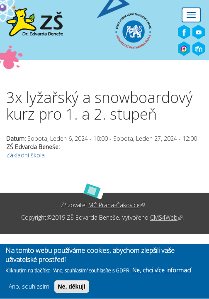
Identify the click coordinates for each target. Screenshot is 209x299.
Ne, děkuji (71, 289)
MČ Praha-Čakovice (116, 205)
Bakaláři (184, 49)
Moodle (198, 49)
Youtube (198, 32)
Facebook (184, 32)
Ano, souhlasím (29, 289)
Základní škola (25, 155)
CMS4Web (166, 217)
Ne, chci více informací (161, 273)
